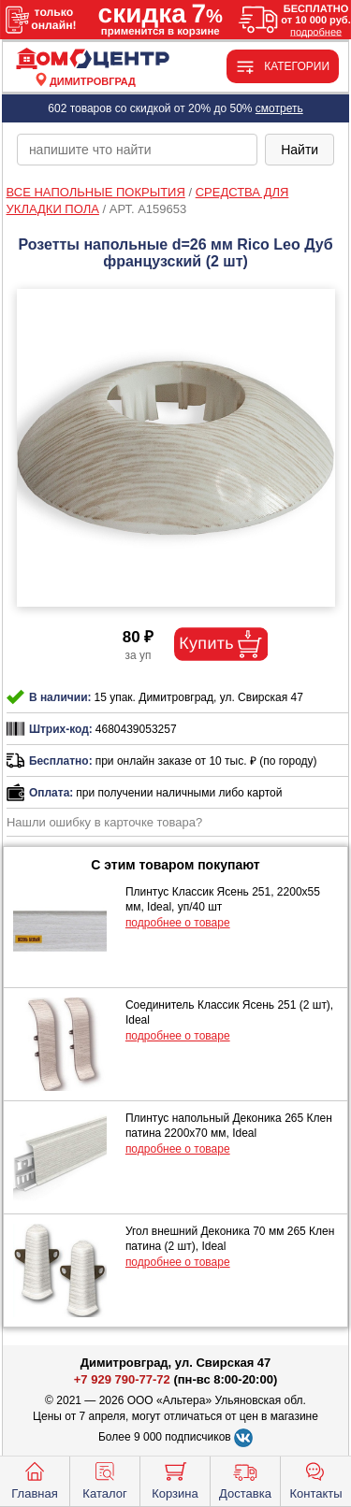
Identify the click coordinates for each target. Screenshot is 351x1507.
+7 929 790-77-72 (122, 1379)
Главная (34, 1478)
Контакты (315, 1478)
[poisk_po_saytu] (137, 149)
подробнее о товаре (177, 922)
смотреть (279, 108)
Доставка (245, 1478)
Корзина (175, 1478)
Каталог (104, 1478)
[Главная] (92, 59)
